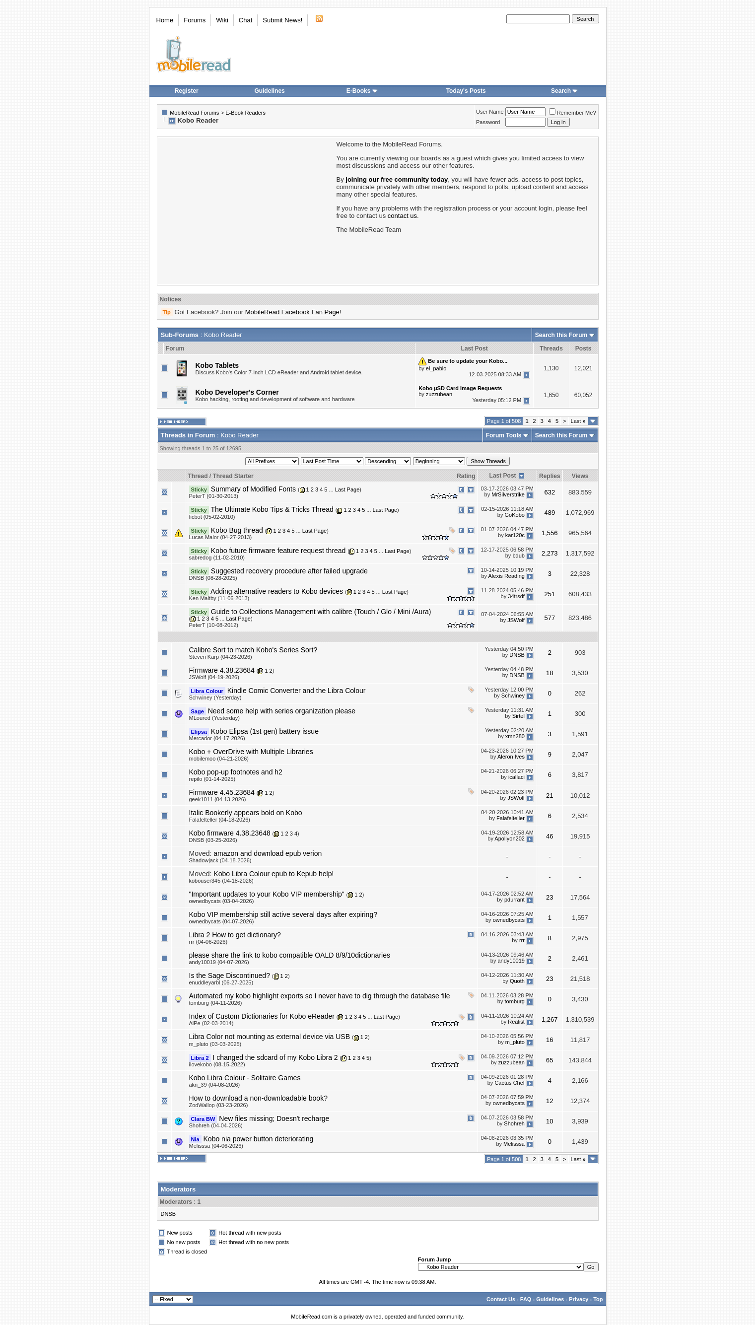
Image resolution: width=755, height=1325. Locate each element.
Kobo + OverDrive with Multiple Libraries (251, 752)
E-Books (362, 90)
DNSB (517, 655)
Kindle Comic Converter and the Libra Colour (296, 691)
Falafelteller (510, 818)
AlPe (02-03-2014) (211, 1023)
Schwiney (513, 696)
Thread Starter (233, 476)
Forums (195, 20)
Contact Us (500, 1299)
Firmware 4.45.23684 (222, 792)
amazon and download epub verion (267, 853)
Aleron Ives (511, 757)
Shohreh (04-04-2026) (216, 1125)
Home (165, 20)
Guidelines (269, 90)
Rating (466, 476)
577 (549, 618)
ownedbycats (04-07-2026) (221, 921)
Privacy (578, 1299)
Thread (198, 476)
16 (549, 1040)
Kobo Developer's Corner (237, 392)
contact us (402, 215)
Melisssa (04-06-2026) (216, 1146)
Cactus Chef (509, 1083)
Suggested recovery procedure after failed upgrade (289, 571)
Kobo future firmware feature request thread (278, 551)
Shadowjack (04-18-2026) (220, 860)
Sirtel (518, 716)
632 (549, 492)
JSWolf (516, 620)
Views (580, 476)
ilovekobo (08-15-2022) (217, 1064)
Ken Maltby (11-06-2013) (219, 598)
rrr (522, 940)
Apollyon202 (509, 838)
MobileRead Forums (194, 113)
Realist (516, 1022)
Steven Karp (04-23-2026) (220, 657)
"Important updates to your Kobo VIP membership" (266, 894)
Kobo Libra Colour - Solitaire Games (245, 1078)
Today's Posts (466, 90)
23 (549, 897)
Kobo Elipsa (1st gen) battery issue (265, 731)
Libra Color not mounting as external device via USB (269, 1037)
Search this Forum (561, 335)
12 (549, 1101)
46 (549, 836)
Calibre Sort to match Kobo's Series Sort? (253, 650)
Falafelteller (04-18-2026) (220, 820)
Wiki (222, 20)
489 (549, 512)
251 (549, 594)
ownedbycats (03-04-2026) (221, 901)
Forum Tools (504, 435)
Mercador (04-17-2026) (217, 738)
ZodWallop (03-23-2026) (218, 1105)
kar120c (515, 535)
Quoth (517, 981)
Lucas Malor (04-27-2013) (220, 537)
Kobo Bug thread (237, 530)
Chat (245, 20)
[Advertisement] (246, 209)
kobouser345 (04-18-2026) (221, 881)
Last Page (347, 489)
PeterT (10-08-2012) (213, 625)
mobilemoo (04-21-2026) (219, 759)
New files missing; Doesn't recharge (274, 1118)
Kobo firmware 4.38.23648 (230, 833)
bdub (518, 556)
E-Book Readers (245, 113)
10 (549, 1121)
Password (488, 122)
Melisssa (514, 1144)
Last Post (502, 475)
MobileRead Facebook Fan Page (292, 312)
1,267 (550, 1019)
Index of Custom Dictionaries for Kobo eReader (262, 1016)
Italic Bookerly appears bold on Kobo (245, 813)
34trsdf (516, 597)
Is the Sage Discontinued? (229, 975)
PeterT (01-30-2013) (213, 496)
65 (549, 1060)
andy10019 (510, 961)
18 (549, 673)
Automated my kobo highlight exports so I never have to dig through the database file (319, 996)
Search (564, 90)
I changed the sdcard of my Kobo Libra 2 (275, 1057)
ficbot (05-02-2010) (212, 517)
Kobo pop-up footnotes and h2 (235, 772)
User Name (490, 112)
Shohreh (514, 1124)
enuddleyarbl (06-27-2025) (221, 982)
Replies (549, 476)
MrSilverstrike (508, 494)
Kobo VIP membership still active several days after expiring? (283, 914)
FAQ (526, 1299)
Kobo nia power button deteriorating (259, 1139)
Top (598, 1299)
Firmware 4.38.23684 (222, 670)
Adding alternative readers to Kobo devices (276, 591)
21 (549, 795)
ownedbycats (509, 920)
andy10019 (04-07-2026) (219, 962)
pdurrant (514, 900)
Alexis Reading (506, 576)
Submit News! (282, 20)
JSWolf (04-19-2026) (214, 677)
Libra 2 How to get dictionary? (235, 935)
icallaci (516, 777)
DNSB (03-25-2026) (213, 840)
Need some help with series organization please (281, 711)
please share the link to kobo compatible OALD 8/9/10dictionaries (289, 955)
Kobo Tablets (217, 365)
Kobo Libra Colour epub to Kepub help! (273, 874)
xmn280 (515, 737)
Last (578, 421)
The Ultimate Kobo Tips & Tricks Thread (272, 509)
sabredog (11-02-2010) (217, 557)
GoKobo (515, 515)
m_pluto (515, 1042)
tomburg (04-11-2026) (215, 1003)
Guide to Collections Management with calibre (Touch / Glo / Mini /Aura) (321, 612)
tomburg (515, 1001)
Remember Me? (572, 113)
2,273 (550, 553)
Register (187, 90)
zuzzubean (439, 394)
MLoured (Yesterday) (214, 718)
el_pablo (436, 368)
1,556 (550, 533)
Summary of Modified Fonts (253, 489)
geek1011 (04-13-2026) (217, 799)
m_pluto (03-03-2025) (215, 1044)
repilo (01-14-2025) (212, 779)
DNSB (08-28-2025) (213, 578)
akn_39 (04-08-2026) (214, 1085)
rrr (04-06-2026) (208, 942)
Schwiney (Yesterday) (215, 697)
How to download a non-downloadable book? (258, 1098)
